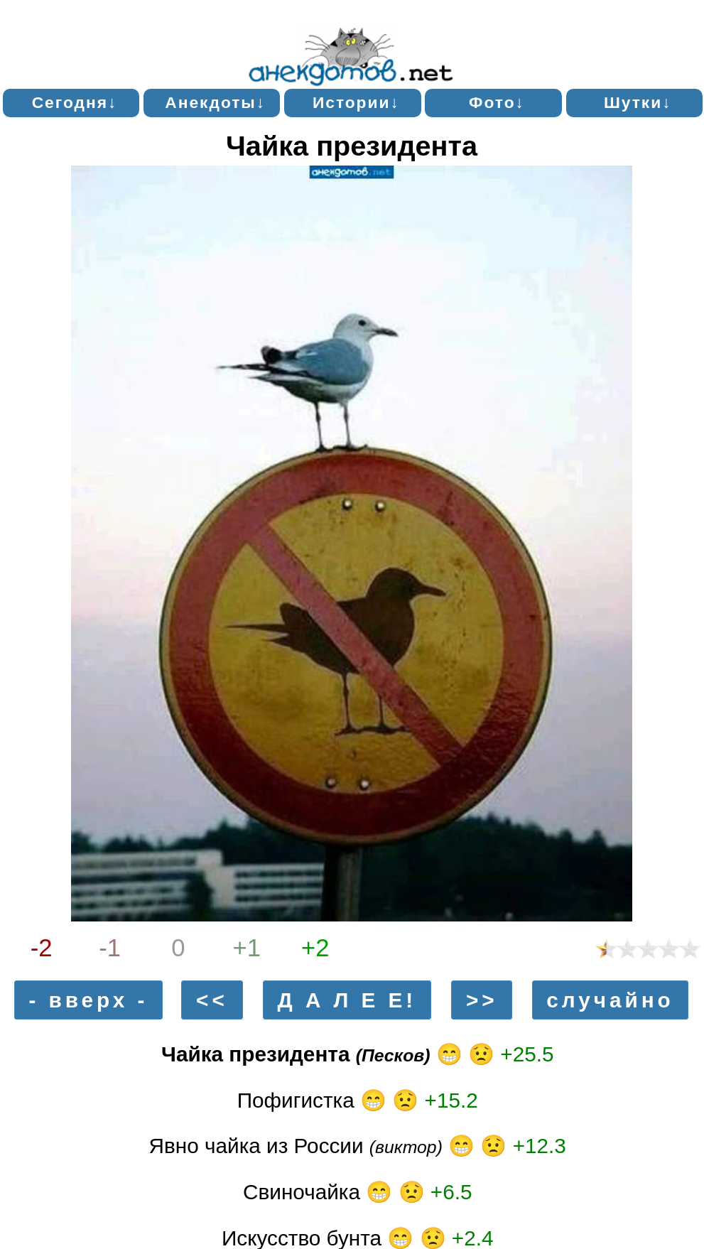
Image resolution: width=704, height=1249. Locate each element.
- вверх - (88, 1000)
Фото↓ (497, 102)
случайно (609, 1000)
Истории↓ (356, 102)
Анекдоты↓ (215, 102)
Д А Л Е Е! (347, 1000)
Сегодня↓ (75, 102)
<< (212, 1000)
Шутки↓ (638, 102)
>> (482, 1000)
